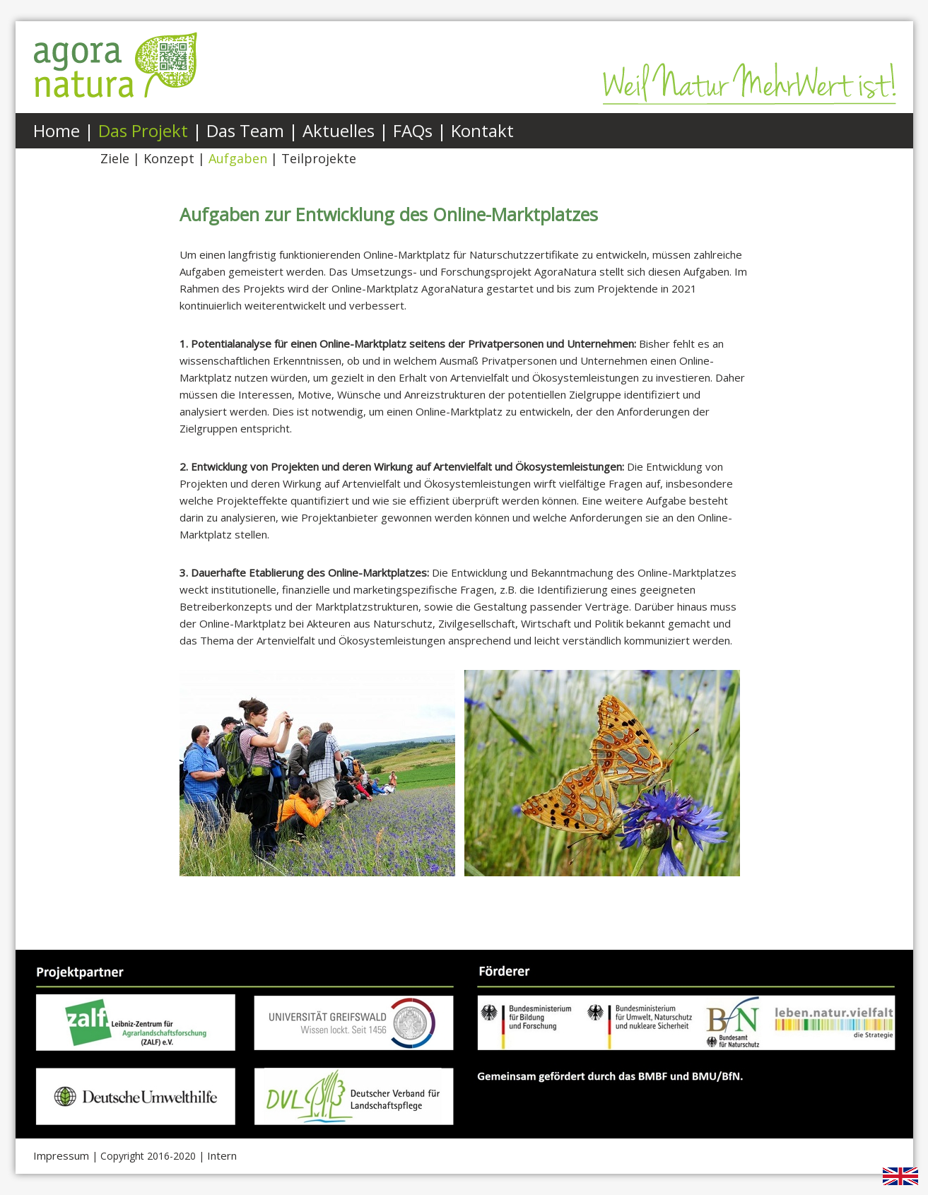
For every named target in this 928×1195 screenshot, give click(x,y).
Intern (222, 1155)
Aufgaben (237, 158)
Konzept (168, 158)
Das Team (245, 130)
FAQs (413, 130)
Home (56, 130)
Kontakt (482, 130)
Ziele (114, 158)
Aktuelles (339, 130)
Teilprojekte (318, 158)
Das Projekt (143, 130)
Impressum (61, 1155)
